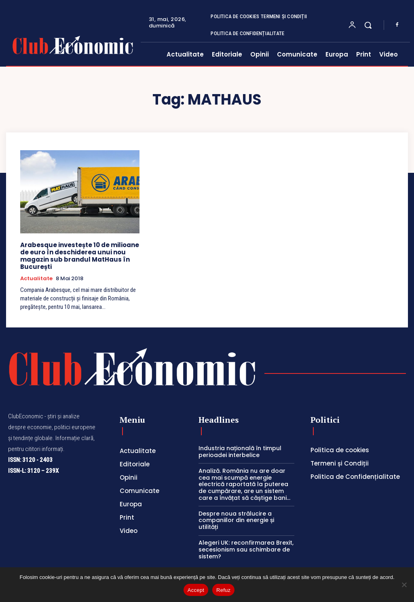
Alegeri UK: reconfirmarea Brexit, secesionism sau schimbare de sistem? (246, 549)
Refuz (223, 590)
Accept (196, 590)
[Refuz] (404, 585)
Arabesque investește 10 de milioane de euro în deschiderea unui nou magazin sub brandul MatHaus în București (79, 256)
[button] (368, 25)
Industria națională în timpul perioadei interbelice (240, 451)
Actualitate (36, 278)
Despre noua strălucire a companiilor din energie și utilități (236, 520)
